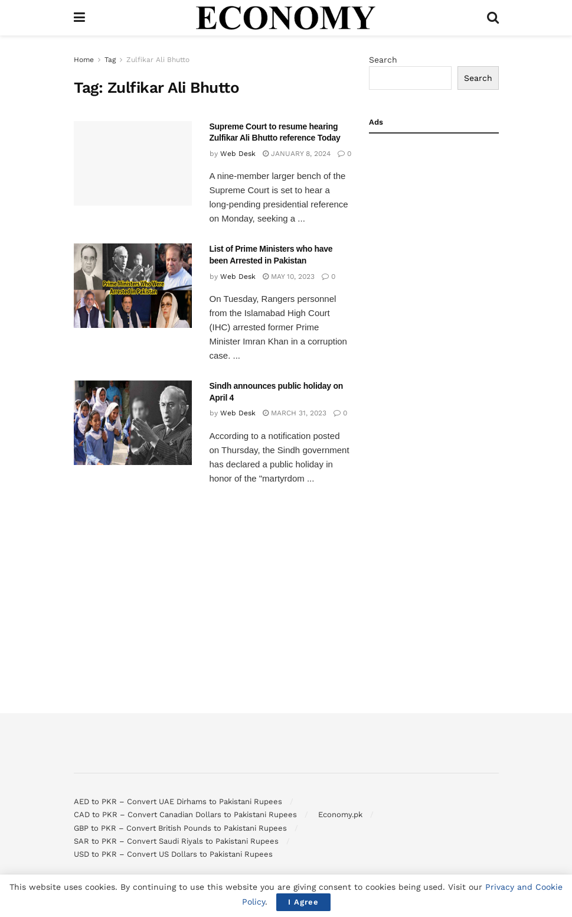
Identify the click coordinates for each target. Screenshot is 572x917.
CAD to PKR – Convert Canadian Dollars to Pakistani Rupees (185, 814)
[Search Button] (493, 17)
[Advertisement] (434, 322)
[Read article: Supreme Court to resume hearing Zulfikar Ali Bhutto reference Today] (133, 163)
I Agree (303, 902)
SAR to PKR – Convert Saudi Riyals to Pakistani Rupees (176, 841)
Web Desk (238, 153)
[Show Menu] (79, 17)
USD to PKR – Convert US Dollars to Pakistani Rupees (173, 854)
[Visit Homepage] (285, 18)
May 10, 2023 (289, 276)
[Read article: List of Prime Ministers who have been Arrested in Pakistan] (133, 285)
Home (84, 60)
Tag (110, 60)
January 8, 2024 (297, 153)
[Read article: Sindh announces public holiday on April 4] (133, 423)
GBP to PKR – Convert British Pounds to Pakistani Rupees (180, 828)
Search (383, 59)
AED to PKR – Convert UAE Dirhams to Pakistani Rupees (178, 801)
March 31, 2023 (294, 413)
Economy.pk (340, 814)
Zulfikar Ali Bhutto (157, 60)
